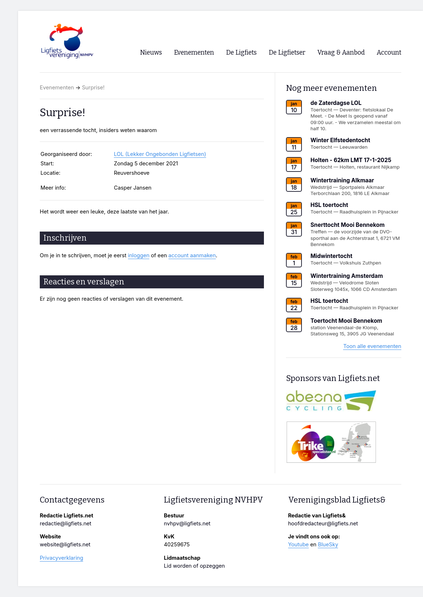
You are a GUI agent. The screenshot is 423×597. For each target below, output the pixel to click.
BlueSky (328, 544)
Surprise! (93, 87)
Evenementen (57, 87)
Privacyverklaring (61, 558)
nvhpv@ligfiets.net (187, 523)
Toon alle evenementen (372, 346)
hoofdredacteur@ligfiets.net (323, 523)
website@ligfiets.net (65, 544)
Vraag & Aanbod (341, 52)
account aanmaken (192, 255)
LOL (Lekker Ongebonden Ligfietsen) (160, 154)
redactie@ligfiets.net (65, 523)
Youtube (298, 544)
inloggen (139, 255)
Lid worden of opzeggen (194, 566)
